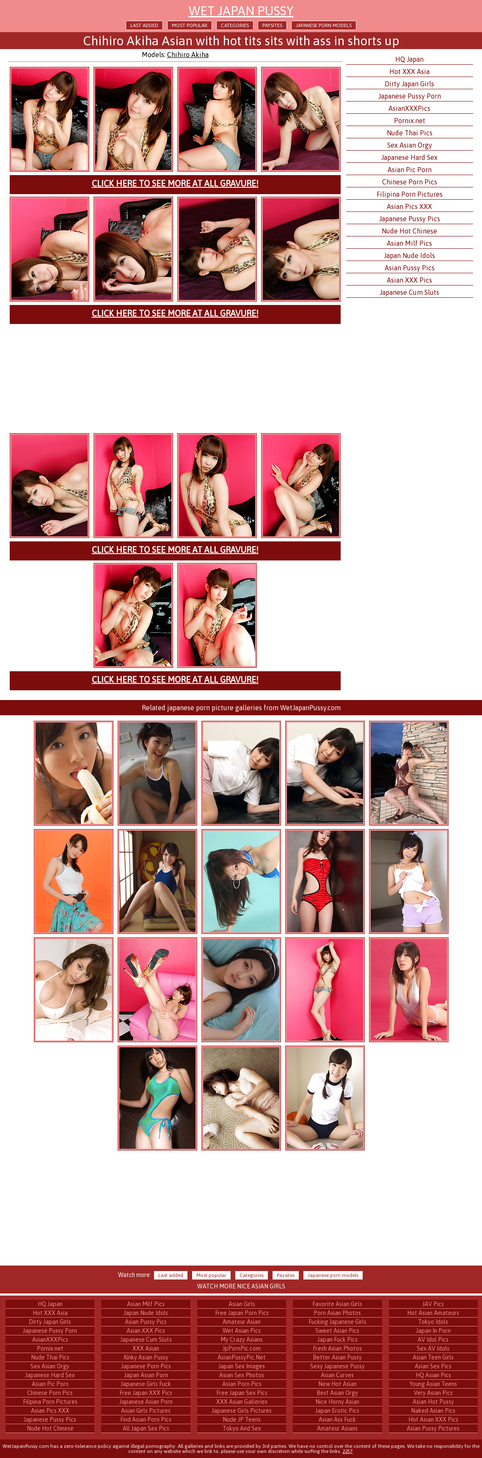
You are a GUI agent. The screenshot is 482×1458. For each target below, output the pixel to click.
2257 (347, 1451)
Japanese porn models (324, 25)
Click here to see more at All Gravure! (175, 183)
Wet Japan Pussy (241, 10)
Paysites (272, 25)
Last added (144, 25)
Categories (235, 25)
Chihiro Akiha (188, 54)
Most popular (189, 25)
